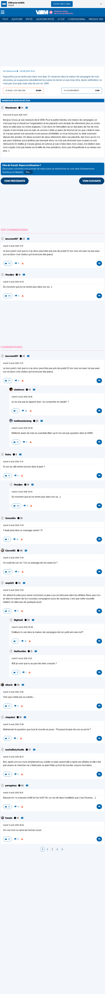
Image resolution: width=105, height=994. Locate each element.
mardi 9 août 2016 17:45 (13, 558)
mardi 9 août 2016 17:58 (13, 725)
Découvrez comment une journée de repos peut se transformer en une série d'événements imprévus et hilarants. (48, 169)
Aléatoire (17, 19)
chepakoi (10, 717)
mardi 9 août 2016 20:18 (22, 397)
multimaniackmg (23, 421)
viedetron (19, 390)
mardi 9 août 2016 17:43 (13, 525)
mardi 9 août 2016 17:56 (13, 692)
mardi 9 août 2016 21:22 (22, 659)
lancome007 (11, 239)
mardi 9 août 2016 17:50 (13, 590)
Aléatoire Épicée (45, 19)
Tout (5, 19)
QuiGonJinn (20, 651)
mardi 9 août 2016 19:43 (13, 282)
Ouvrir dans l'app (61, 4)
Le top (61, 19)
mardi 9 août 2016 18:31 (13, 793)
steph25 (9, 583)
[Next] (62, 849)
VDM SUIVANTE (92, 181)
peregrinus (11, 786)
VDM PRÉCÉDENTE (14, 181)
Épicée (29, 19)
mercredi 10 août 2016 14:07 (15, 115)
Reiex (8, 455)
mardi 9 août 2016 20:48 (22, 627)
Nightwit (18, 620)
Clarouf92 (10, 551)
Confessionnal (76, 19)
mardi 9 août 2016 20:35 (22, 428)
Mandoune (11, 108)
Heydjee (9, 275)
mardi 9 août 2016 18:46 (13, 825)
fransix (9, 818)
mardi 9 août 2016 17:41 (13, 246)
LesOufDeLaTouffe (14, 750)
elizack (9, 685)
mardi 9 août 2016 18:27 (13, 757)
